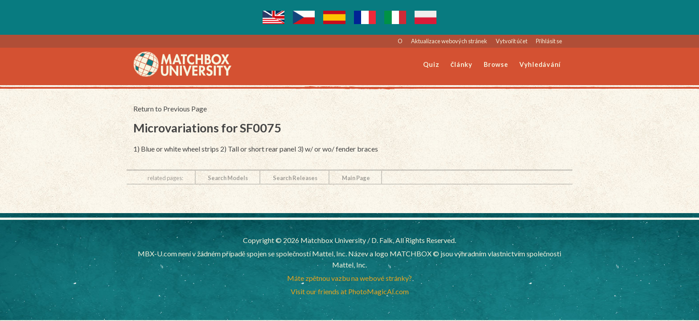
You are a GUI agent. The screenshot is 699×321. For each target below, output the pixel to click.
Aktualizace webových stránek (449, 41)
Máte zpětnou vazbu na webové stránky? (349, 278)
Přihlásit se (549, 41)
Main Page (356, 177)
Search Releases (295, 177)
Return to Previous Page (170, 108)
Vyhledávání (540, 64)
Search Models (228, 177)
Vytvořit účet (511, 41)
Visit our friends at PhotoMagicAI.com (350, 291)
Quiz (431, 64)
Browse (496, 64)
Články (462, 64)
